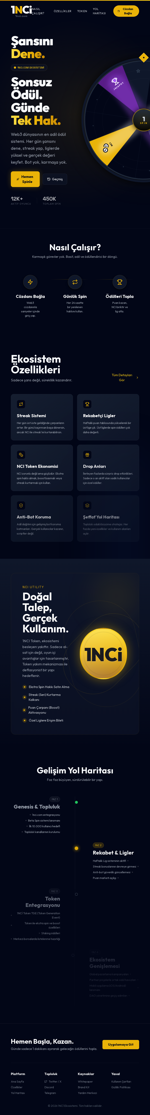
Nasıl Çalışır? (38, 11)
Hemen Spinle (25, 179)
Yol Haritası (99, 11)
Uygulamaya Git (120, 1044)
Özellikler (62, 11)
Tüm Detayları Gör (125, 377)
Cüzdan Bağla (125, 11)
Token (82, 11)
